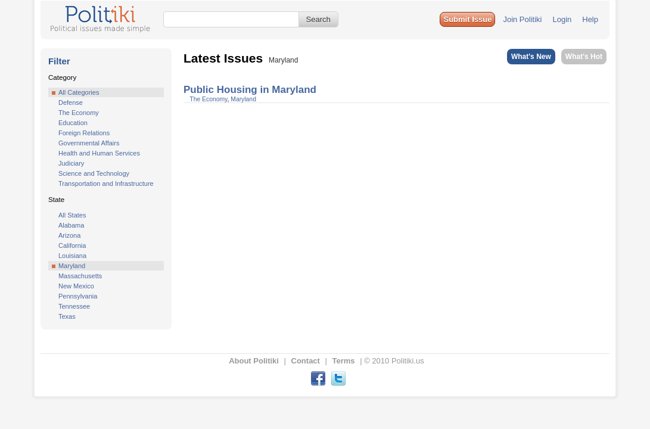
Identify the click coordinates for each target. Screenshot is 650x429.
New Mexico (76, 286)
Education (73, 122)
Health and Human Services (99, 153)
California (72, 245)
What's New (531, 56)
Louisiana (72, 255)
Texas (67, 316)
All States (72, 215)
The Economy (78, 112)
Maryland (71, 265)
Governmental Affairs (89, 143)
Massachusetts (80, 275)
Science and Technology (93, 173)
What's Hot (583, 56)
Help (590, 19)
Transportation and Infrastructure (106, 183)
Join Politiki (522, 19)
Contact (305, 360)
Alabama (71, 225)
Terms (343, 360)
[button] (467, 19)
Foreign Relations (84, 132)
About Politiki (254, 360)
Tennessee (74, 306)
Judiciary (71, 163)
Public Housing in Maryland (250, 89)
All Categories (78, 92)
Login (561, 19)
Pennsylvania (77, 296)
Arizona (69, 235)
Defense (70, 102)
